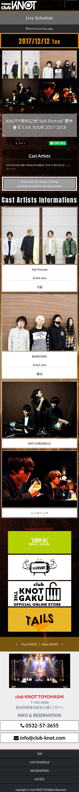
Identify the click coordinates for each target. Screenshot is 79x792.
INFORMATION (39, 770)
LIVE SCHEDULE (40, 762)
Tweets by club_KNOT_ (39, 529)
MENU (71, 4)
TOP (39, 754)
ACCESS (39, 779)
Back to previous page (39, 28)
